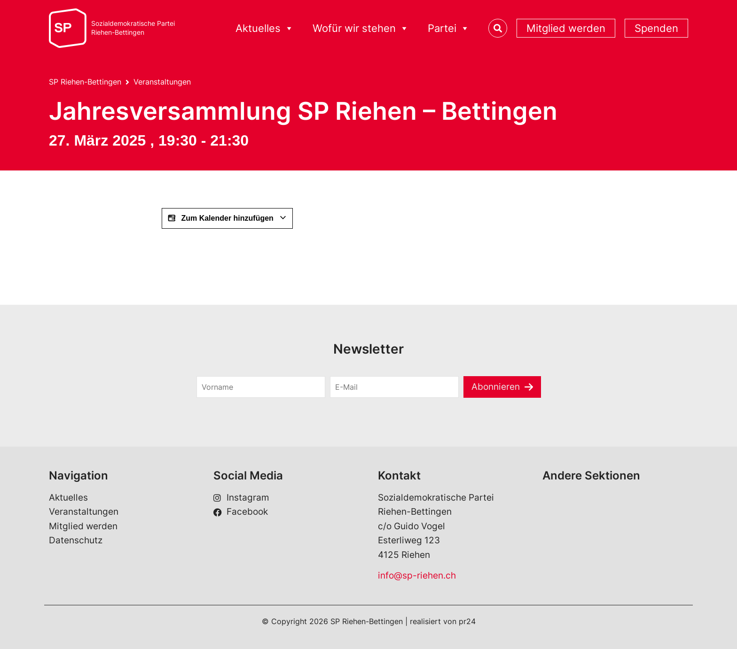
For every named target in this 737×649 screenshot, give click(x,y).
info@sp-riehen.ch (417, 575)
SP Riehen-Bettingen (85, 81)
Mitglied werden (565, 28)
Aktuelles (264, 28)
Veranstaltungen (162, 81)
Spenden (656, 28)
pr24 (467, 621)
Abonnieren (495, 386)
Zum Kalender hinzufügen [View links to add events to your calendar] (227, 218)
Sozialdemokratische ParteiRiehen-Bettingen (133, 28)
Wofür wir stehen (361, 28)
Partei (449, 28)
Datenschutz (75, 540)
